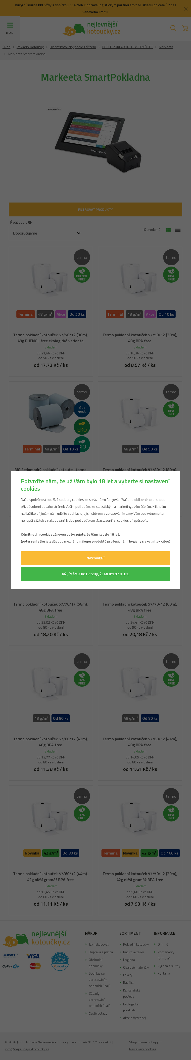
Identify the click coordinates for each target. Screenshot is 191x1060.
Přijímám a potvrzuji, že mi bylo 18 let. (95, 574)
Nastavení (95, 558)
